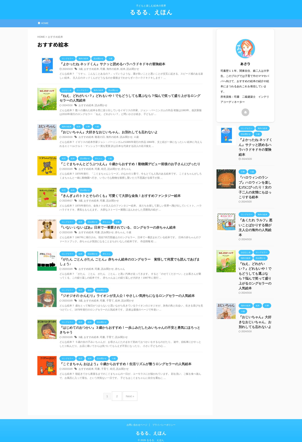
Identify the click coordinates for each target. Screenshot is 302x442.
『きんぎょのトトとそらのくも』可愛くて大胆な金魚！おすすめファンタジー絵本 (117, 197)
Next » (129, 393)
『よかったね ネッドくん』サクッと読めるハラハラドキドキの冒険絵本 (109, 64)
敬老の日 (98, 138)
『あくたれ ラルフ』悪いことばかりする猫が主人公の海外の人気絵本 (256, 210)
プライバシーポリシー (163, 421)
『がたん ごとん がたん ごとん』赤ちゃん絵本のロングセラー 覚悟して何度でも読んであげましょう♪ (131, 261)
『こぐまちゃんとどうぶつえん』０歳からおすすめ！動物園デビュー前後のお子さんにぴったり (126, 165)
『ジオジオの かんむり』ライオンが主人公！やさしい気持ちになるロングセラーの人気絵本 (123, 293)
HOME (43, 23)
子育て (107, 299)
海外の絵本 (110, 69)
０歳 (125, 234)
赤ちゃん (123, 170)
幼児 (102, 170)
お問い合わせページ (137, 421)
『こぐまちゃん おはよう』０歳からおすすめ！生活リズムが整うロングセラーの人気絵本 (122, 363)
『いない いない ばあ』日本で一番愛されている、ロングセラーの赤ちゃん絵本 (116, 229)
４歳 (132, 138)
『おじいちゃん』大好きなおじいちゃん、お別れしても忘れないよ (106, 133)
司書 (101, 69)
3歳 (80, 69)
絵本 (119, 69)
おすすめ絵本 (90, 69)
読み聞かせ (129, 69)
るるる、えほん (151, 12)
